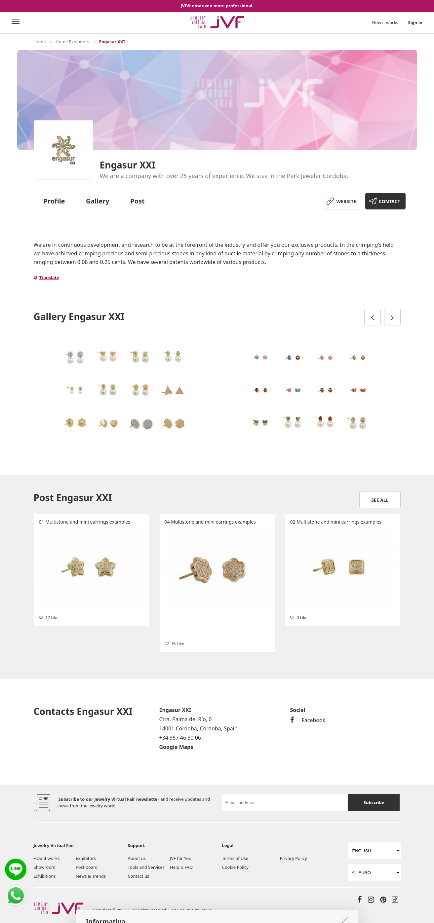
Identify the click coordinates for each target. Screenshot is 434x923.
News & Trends (91, 876)
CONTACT (389, 201)
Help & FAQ (181, 867)
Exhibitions (45, 876)
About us (137, 858)
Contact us (138, 876)
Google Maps (176, 747)
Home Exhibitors (72, 42)
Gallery (97, 201)
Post (137, 201)
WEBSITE (346, 201)
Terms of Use (235, 858)
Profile (54, 201)
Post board (87, 867)
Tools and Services (146, 867)
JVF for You (180, 858)
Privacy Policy (293, 858)
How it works (385, 22)
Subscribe (374, 802)
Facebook (308, 720)
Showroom (45, 867)
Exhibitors (86, 858)
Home (40, 42)
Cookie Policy (235, 867)
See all (379, 500)
